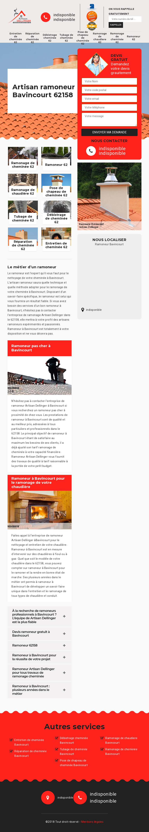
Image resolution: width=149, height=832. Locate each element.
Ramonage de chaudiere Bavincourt (121, 740)
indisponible (64, 15)
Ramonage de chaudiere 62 (100, 38)
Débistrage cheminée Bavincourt (74, 740)
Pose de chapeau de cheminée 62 (82, 38)
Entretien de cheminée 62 (15, 38)
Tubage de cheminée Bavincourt (73, 751)
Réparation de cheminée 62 (32, 38)
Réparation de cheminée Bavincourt (30, 753)
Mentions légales (92, 821)
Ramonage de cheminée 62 (117, 38)
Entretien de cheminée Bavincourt (29, 742)
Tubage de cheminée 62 (66, 37)
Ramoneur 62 (133, 38)
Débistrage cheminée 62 (50, 37)
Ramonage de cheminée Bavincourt (121, 751)
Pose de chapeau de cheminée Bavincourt (74, 763)
